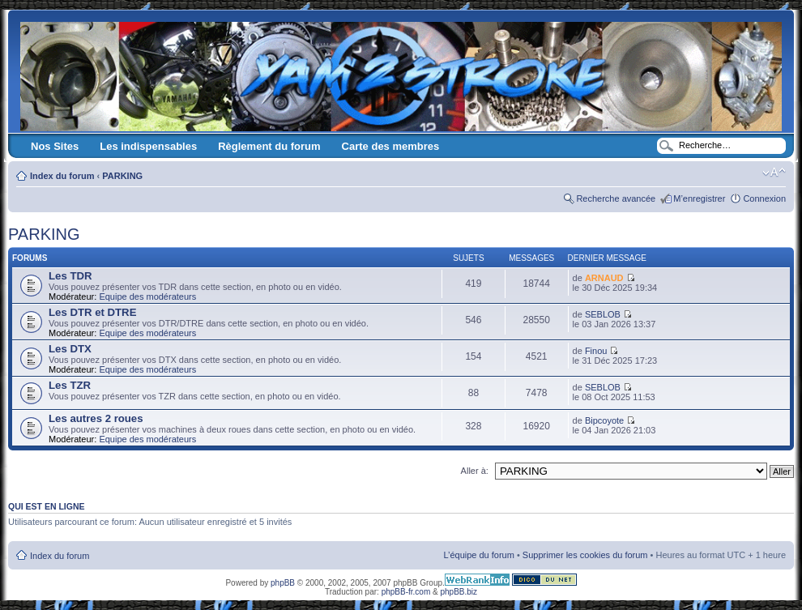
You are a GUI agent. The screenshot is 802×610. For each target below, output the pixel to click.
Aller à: (474, 471)
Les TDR (70, 276)
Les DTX (70, 349)
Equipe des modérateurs (147, 296)
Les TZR (70, 385)
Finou (596, 351)
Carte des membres (391, 146)
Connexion (764, 198)
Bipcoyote (604, 420)
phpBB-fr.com (406, 591)
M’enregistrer (699, 198)
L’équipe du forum (478, 555)
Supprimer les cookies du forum (585, 555)
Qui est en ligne (46, 506)
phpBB (283, 582)
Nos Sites (55, 146)
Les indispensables (148, 146)
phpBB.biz (458, 591)
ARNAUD (604, 278)
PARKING (122, 176)
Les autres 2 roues (96, 418)
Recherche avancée (615, 198)
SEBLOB (603, 314)
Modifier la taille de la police (774, 172)
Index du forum (62, 176)
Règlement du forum (269, 146)
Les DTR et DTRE (92, 312)
